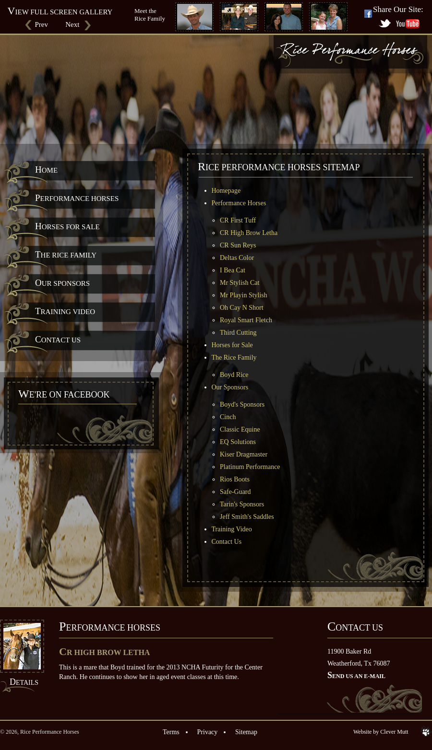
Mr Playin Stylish (243, 295)
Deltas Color (237, 257)
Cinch (228, 417)
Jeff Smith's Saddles (247, 516)
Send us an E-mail (356, 676)
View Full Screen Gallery (60, 12)
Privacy (207, 732)
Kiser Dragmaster (243, 454)
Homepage (226, 190)
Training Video (65, 311)
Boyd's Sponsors (242, 404)
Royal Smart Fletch (246, 320)
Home (46, 169)
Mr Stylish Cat (239, 282)
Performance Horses (77, 198)
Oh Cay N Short (242, 307)
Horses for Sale (67, 226)
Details (24, 682)
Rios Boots (235, 479)
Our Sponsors (62, 283)
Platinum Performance (250, 466)
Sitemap (246, 732)
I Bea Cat (232, 270)
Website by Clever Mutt (380, 731)
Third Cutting (238, 332)
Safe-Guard (235, 491)
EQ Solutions (238, 441)
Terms (171, 732)
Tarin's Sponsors (242, 504)
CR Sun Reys (238, 245)
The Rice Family (65, 254)
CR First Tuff (238, 220)
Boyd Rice (234, 374)
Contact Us (58, 339)
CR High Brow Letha (248, 232)
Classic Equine (240, 429)
